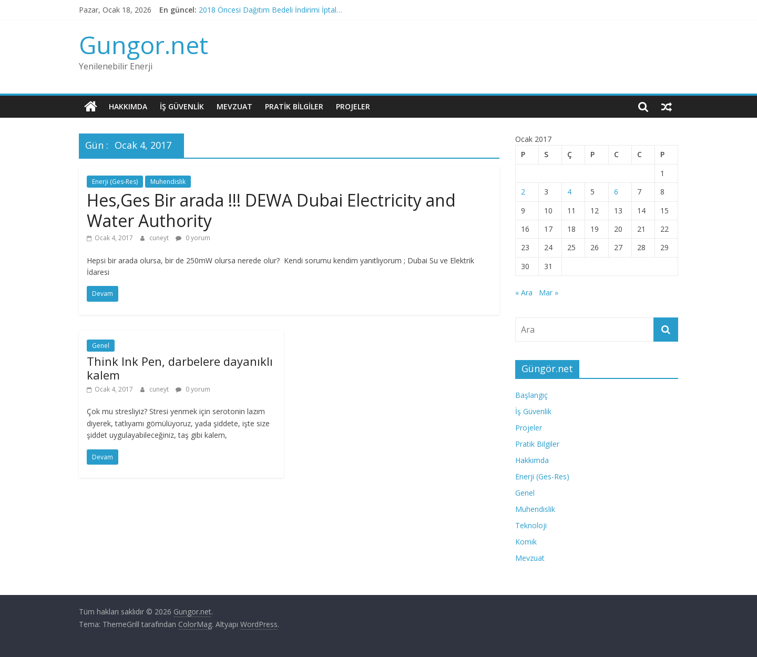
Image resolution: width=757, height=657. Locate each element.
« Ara (524, 292)
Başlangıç (531, 395)
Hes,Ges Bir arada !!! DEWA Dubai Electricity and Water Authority (271, 210)
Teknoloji (531, 525)
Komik (526, 542)
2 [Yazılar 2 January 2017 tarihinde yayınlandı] (523, 192)
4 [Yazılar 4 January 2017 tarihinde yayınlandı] (569, 192)
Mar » (548, 292)
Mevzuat (234, 106)
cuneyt (159, 237)
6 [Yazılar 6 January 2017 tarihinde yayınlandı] (616, 192)
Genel (100, 345)
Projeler (353, 106)
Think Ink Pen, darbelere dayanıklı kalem (180, 368)
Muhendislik (168, 181)
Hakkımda (128, 106)
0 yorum (193, 237)
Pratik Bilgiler (294, 106)
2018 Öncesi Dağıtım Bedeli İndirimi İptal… (270, 10)
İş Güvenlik (182, 106)
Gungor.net (143, 44)
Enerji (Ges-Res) (115, 181)
